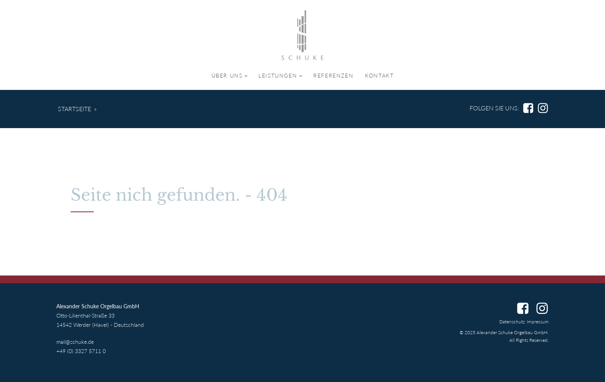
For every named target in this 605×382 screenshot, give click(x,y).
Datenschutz (512, 322)
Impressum (538, 322)
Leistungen (278, 75)
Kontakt (379, 75)
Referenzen (333, 75)
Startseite (74, 108)
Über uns (227, 75)
